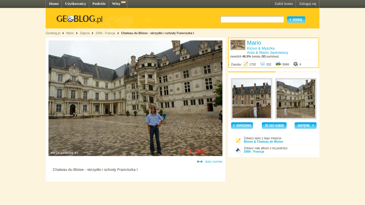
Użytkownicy (75, 3)
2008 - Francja (105, 33)
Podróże (99, 3)
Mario (70, 33)
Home (54, 3)
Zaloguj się (307, 3)
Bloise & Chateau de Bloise (263, 141)
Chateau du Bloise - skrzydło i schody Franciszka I (157, 33)
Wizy (116, 3)
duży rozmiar (213, 161)
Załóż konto (284, 3)
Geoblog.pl (53, 33)
